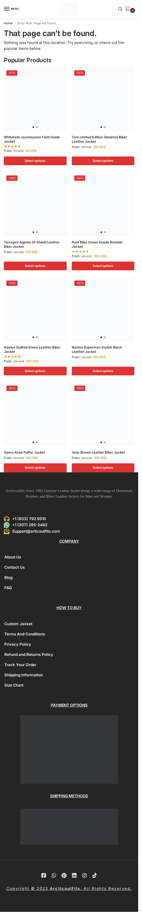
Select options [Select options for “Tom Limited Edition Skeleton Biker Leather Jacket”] (103, 161)
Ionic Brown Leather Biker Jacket (98, 452)
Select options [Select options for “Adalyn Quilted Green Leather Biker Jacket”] (35, 371)
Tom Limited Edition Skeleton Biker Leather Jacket (99, 139)
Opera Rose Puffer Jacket (24, 452)
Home (8, 23)
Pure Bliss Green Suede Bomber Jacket (97, 244)
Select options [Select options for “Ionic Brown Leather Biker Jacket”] (103, 467)
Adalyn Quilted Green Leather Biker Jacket (32, 349)
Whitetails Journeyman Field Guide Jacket (32, 139)
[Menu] (11, 9)
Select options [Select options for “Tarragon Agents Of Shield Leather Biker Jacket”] (35, 266)
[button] (128, 9)
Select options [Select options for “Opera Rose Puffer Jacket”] (35, 467)
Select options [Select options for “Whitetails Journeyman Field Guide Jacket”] (35, 161)
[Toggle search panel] (120, 9)
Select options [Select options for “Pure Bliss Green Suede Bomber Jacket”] (103, 266)
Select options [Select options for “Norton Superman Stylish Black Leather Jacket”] (103, 371)
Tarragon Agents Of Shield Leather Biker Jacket (32, 244)
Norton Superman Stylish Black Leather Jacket (97, 349)
